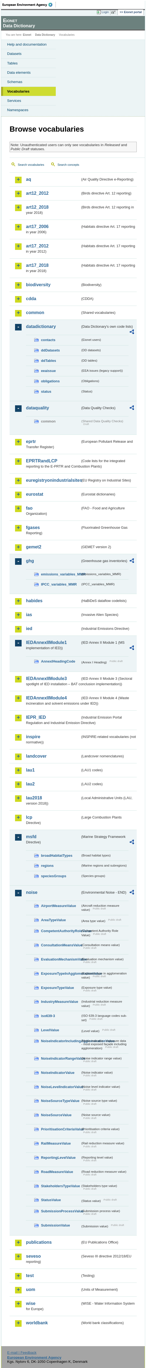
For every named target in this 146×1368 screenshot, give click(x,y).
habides (34, 600)
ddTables (48, 361)
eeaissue (48, 371)
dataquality (37, 408)
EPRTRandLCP (41, 461)
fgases (33, 527)
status (46, 391)
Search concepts (68, 164)
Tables (12, 63)
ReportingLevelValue (58, 1158)
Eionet (27, 34)
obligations (50, 381)
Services (14, 101)
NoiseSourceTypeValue (60, 1101)
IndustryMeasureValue (59, 1002)
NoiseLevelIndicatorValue (60, 1087)
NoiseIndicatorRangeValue (60, 1058)
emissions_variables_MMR (60, 574)
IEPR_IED (36, 717)
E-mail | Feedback (21, 1353)
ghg (30, 561)
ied (29, 628)
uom (30, 1289)
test (30, 1275)
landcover (36, 756)
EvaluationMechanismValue (60, 959)
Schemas (14, 82)
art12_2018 (37, 207)
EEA (29, 4)
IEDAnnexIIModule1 (46, 642)
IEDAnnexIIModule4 (46, 698)
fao (29, 508)
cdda (31, 298)
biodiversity (38, 284)
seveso (33, 1256)
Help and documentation (27, 44)
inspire (33, 736)
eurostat (34, 494)
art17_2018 (37, 265)
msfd (31, 836)
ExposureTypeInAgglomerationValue (60, 973)
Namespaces (17, 110)
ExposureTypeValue (57, 988)
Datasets (14, 54)
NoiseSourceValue (56, 1115)
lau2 (30, 784)
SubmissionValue (55, 1225)
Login (105, 12)
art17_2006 (37, 226)
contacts (48, 340)
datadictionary (41, 326)
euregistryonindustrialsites (53, 480)
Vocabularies (18, 91)
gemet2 (33, 547)
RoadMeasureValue (57, 1172)
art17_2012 (37, 246)
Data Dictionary (45, 34)
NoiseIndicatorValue (57, 1073)
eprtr (31, 441)
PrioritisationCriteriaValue (60, 1129)
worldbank (37, 1322)
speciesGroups (53, 876)
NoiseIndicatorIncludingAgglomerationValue (60, 1041)
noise (31, 892)
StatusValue (51, 1200)
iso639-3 (48, 1016)
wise (31, 1303)
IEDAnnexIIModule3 (46, 678)
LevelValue (50, 1030)
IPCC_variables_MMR (59, 584)
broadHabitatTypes (56, 855)
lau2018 (34, 798)
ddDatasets (50, 350)
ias (29, 614)
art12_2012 (37, 193)
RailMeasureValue (56, 1143)
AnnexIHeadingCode (58, 661)
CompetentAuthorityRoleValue (60, 931)
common (35, 312)
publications (39, 1242)
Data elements (19, 72)
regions (47, 866)
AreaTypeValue (53, 920)
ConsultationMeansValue (60, 945)
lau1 (30, 770)
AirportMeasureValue (58, 906)
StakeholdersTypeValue (60, 1186)
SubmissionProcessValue (60, 1211)
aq (28, 179)
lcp (29, 817)
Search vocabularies (31, 164)
